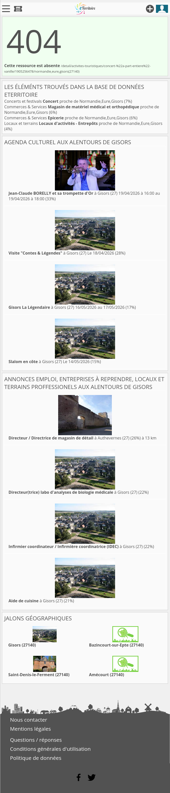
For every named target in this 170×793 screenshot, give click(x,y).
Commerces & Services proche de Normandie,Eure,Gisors (66, 118)
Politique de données (35, 757)
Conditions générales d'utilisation (50, 748)
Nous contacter (28, 719)
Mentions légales (30, 728)
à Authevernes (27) (69, 438)
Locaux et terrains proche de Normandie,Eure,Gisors (83, 123)
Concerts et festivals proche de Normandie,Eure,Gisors (64, 101)
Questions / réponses (36, 739)
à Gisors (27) (63, 193)
